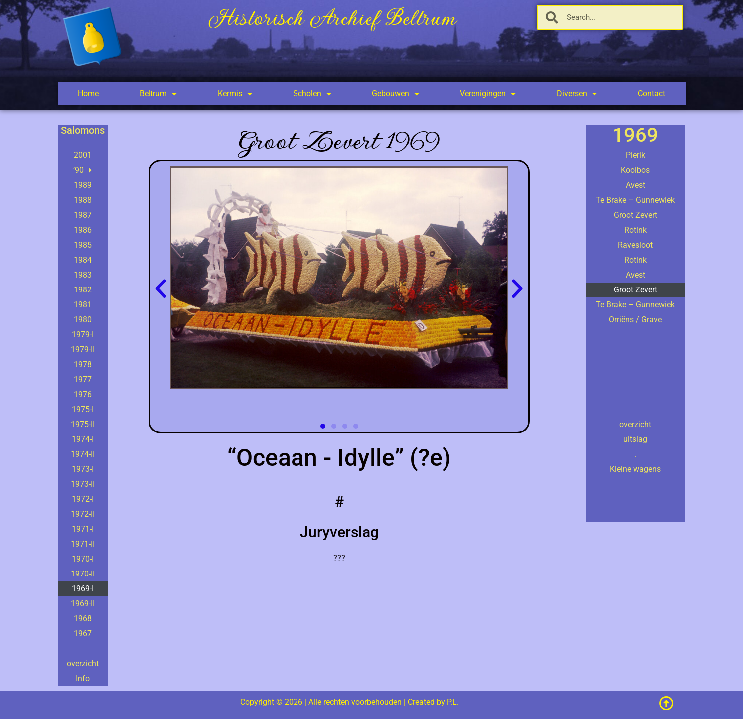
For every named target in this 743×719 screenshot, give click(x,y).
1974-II (83, 454)
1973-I (83, 469)
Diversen (577, 94)
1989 (83, 185)
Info (83, 678)
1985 (83, 245)
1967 (83, 633)
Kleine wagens (635, 469)
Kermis (235, 94)
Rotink (635, 230)
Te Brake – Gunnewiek (635, 200)
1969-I (83, 588)
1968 (83, 618)
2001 (83, 155)
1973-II (83, 484)
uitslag (635, 439)
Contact (651, 93)
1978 (83, 364)
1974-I (83, 439)
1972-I (83, 499)
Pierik (635, 155)
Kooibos (635, 170)
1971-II (83, 544)
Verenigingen (488, 94)
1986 (83, 230)
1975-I (83, 409)
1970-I (83, 559)
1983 (83, 275)
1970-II (83, 573)
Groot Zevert (635, 215)
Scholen (312, 94)
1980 (83, 319)
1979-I (83, 334)
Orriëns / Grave (635, 319)
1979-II (83, 349)
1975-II (83, 424)
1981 (83, 304)
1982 (83, 289)
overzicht (83, 663)
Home (88, 93)
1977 (83, 379)
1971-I (83, 529)
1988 (83, 200)
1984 (83, 260)
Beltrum (158, 94)
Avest (635, 185)
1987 (83, 215)
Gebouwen (395, 94)
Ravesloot (635, 245)
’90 (82, 170)
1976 (83, 394)
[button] (161, 289)
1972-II (83, 514)
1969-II (83, 603)
